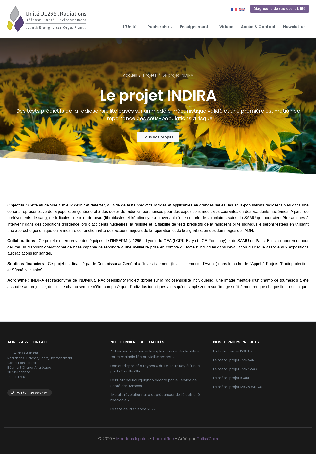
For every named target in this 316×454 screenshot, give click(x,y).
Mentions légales (132, 439)
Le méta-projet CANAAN (233, 360)
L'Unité (131, 27)
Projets (150, 75)
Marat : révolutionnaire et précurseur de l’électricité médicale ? (155, 397)
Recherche (159, 27)
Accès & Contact (258, 27)
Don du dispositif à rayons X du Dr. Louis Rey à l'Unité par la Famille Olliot (155, 368)
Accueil (130, 75)
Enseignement (196, 27)
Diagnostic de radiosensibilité (279, 8)
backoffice (163, 439)
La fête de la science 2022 (133, 409)
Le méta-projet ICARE (231, 377)
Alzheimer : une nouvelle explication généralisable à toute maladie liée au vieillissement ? (154, 354)
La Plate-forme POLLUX (233, 351)
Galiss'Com (207, 439)
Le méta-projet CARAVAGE (235, 369)
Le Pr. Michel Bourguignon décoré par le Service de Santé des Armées (153, 383)
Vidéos (226, 27)
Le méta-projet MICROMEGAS (238, 386)
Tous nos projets (158, 137)
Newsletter (294, 27)
